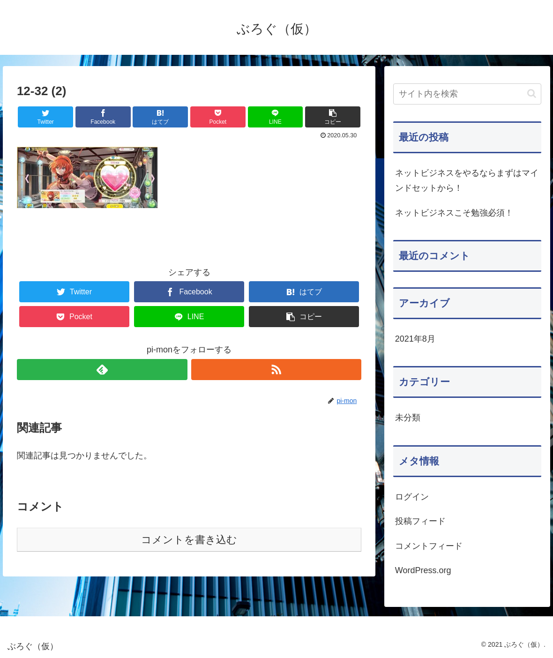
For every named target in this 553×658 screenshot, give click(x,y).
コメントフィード (429, 546)
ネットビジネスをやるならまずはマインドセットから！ (466, 180)
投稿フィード (420, 521)
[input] (467, 94)
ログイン (412, 496)
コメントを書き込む (189, 540)
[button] (531, 93)
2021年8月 (415, 339)
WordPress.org (423, 570)
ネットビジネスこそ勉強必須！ (454, 212)
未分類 (407, 417)
